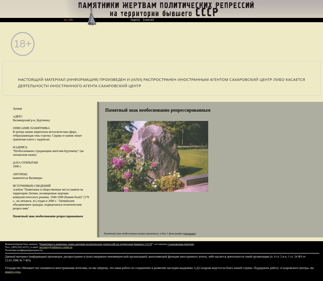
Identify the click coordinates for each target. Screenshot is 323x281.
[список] (148, 19)
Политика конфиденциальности (23, 250)
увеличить (189, 233)
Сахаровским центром (181, 243)
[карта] (135, 19)
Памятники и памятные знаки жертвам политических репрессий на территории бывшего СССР (96, 243)
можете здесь (13, 271)
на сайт (68, 19)
